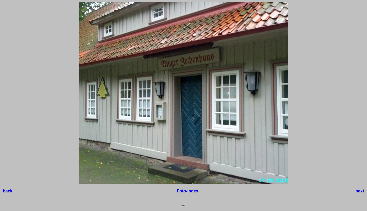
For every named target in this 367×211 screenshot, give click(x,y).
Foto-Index (187, 191)
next (359, 191)
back (7, 191)
